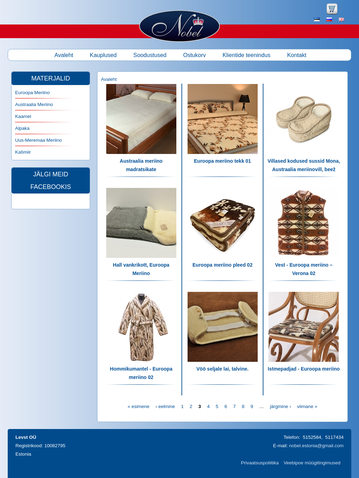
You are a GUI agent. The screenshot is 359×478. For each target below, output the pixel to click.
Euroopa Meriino (32, 92)
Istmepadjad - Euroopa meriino (304, 369)
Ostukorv (194, 55)
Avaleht (63, 55)
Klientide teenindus (247, 55)
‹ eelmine (165, 406)
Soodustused (150, 55)
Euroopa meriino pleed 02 (222, 265)
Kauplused (103, 55)
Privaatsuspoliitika (260, 462)
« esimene (138, 406)
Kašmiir (23, 152)
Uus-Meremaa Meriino (38, 140)
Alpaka (22, 128)
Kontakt (296, 55)
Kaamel (23, 116)
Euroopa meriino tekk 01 (222, 161)
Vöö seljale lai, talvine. (222, 369)
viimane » (307, 406)
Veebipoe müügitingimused (312, 462)
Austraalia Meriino (34, 104)
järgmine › (280, 406)
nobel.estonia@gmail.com (316, 445)
